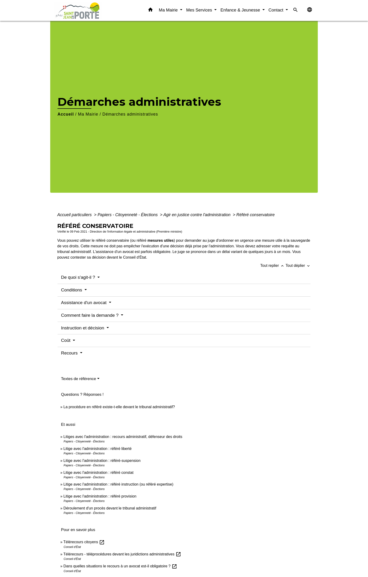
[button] (150, 10)
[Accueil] (83, 10)
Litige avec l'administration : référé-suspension (102, 461)
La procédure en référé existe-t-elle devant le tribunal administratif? (119, 407)
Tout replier (273, 266)
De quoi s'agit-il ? (78, 277)
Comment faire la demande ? (90, 315)
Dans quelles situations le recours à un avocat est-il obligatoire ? (120, 566)
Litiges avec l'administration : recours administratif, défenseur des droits (122, 437)
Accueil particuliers (75, 214)
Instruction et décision (83, 327)
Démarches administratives (130, 114)
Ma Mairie (88, 114)
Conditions (72, 289)
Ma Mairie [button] (169, 10)
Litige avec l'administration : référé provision (99, 496)
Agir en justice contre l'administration (197, 214)
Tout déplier (298, 266)
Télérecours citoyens (84, 542)
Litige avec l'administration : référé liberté (97, 449)
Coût (66, 340)
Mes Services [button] (199, 10)
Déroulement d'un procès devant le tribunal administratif (109, 508)
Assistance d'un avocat (84, 302)
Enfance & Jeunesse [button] (240, 10)
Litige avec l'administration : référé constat (98, 473)
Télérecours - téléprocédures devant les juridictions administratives (122, 554)
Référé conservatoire (255, 214)
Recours (70, 353)
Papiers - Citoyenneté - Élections (128, 214)
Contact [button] (276, 10)
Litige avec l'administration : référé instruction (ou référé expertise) (118, 484)
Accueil (66, 114)
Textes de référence (78, 379)
